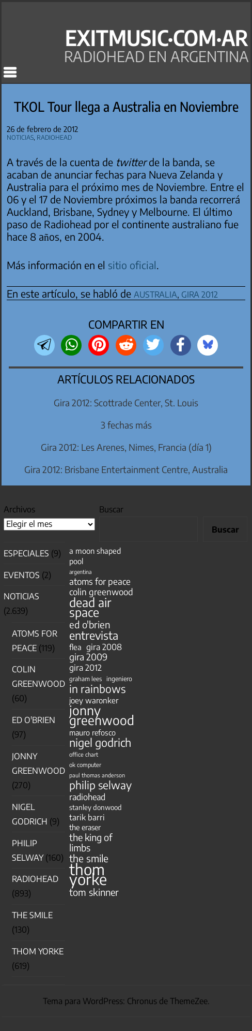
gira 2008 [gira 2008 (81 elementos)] (104, 647)
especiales (26, 553)
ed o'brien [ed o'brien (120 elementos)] (90, 624)
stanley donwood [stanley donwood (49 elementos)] (95, 807)
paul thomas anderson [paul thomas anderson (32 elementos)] (97, 775)
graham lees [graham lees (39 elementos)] (85, 679)
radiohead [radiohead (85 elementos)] (87, 797)
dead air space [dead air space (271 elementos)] (90, 607)
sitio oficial (132, 265)
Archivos (19, 509)
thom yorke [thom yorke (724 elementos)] (88, 874)
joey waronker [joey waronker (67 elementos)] (93, 700)
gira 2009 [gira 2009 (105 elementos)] (88, 657)
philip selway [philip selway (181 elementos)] (100, 785)
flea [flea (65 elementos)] (75, 647)
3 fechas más (126, 425)
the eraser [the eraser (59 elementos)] (85, 827)
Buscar (111, 509)
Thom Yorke (38, 951)
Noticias (20, 136)
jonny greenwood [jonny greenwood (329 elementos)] (101, 715)
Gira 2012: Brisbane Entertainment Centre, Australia (126, 469)
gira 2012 (199, 292)
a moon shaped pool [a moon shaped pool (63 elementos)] (95, 555)
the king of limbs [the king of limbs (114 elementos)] (91, 842)
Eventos (22, 575)
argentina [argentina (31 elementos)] (80, 571)
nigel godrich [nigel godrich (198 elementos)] (100, 742)
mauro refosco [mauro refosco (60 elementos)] (92, 732)
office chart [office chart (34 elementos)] (83, 754)
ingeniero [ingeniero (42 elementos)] (119, 678)
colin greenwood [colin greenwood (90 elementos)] (101, 592)
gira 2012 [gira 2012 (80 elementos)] (85, 667)
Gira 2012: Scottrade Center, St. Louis (126, 402)
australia (155, 292)
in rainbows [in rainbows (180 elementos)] (97, 689)
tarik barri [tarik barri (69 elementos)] (87, 817)
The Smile (32, 915)
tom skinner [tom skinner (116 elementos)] (94, 892)
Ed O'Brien (33, 720)
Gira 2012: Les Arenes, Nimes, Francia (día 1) (126, 447)
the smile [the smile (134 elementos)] (88, 858)
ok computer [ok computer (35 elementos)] (85, 764)
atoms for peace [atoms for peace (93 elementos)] (100, 581)
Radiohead (54, 136)
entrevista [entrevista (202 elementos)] (93, 635)
